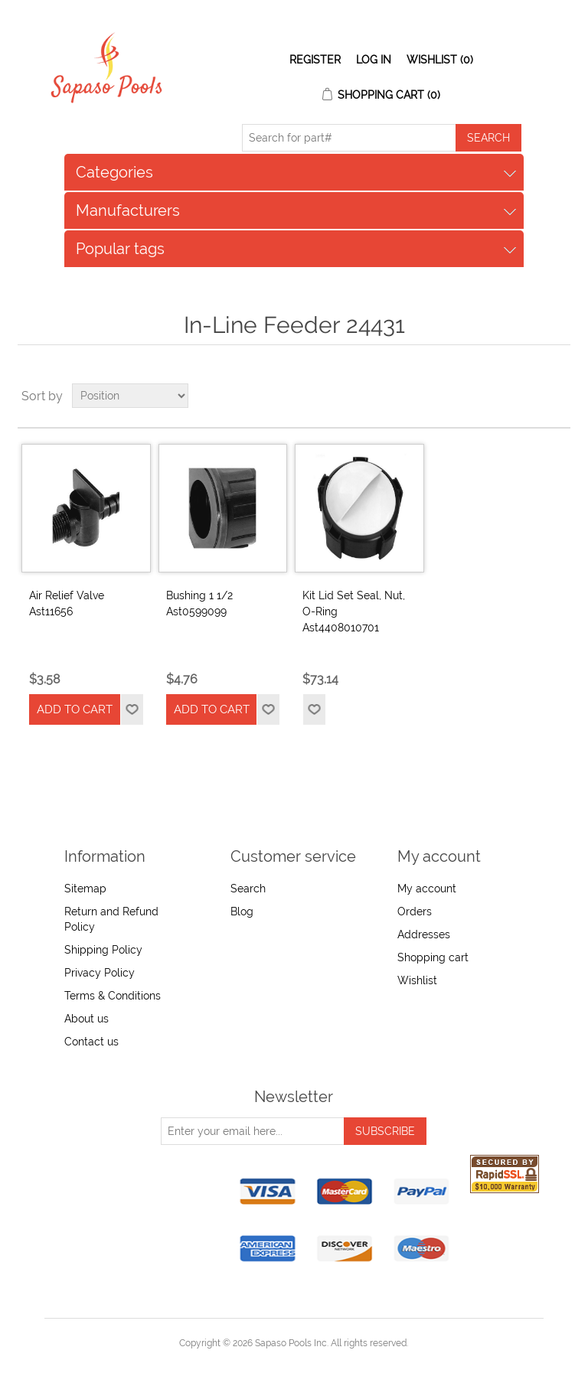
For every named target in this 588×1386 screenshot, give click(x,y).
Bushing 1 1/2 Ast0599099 (199, 603)
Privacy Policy (99, 973)
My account (426, 888)
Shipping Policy (103, 950)
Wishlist (417, 980)
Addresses (423, 934)
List (557, 395)
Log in (373, 60)
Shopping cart (433, 957)
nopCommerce (320, 1361)
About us (86, 1019)
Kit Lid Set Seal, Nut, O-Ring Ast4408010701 (353, 611)
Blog (241, 911)
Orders (414, 911)
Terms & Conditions (112, 996)
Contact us (91, 1041)
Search (248, 888)
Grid (530, 395)
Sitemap (85, 888)
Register (315, 60)
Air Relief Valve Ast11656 (66, 603)
